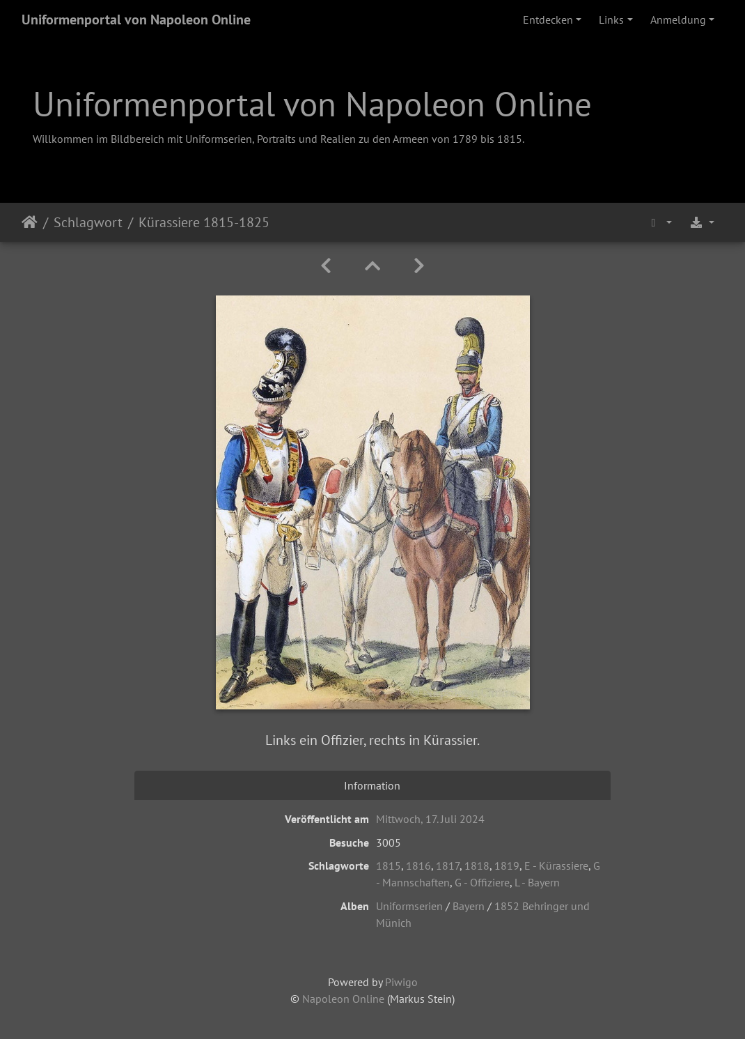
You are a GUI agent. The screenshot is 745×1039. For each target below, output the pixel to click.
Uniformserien (409, 906)
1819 (506, 865)
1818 (476, 865)
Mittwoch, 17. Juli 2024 (430, 819)
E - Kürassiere (556, 865)
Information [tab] (372, 785)
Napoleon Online (343, 999)
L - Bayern (537, 882)
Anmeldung (678, 19)
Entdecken (548, 19)
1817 (448, 865)
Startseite (30, 222)
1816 (418, 865)
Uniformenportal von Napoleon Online (136, 19)
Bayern (469, 906)
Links (611, 19)
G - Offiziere (482, 882)
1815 (388, 865)
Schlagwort (88, 222)
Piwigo (401, 982)
